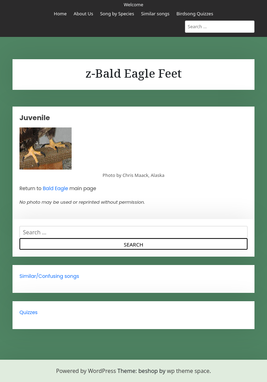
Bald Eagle (55, 188)
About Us (83, 13)
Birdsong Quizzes (194, 13)
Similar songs (155, 13)
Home (60, 13)
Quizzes (28, 312)
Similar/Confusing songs (49, 276)
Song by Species (117, 13)
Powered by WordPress (86, 371)
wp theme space (188, 371)
